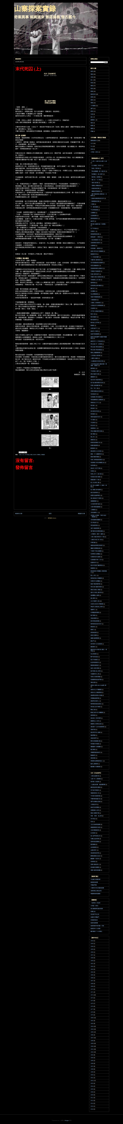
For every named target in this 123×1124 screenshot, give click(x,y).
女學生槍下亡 (94, 328)
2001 (92, 1077)
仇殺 (92, 114)
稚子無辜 (93, 615)
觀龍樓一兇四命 (95, 858)
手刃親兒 (93, 419)
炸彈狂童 (93, 542)
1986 (92, 1035)
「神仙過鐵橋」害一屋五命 (98, 171)
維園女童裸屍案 (95, 638)
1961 (92, 963)
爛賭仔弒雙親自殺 (95, 548)
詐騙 (92, 131)
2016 (92, 1109)
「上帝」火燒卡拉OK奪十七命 (99, 161)
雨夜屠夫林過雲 (95, 743)
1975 (92, 1003)
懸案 (92, 91)
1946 (92, 946)
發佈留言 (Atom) (52, 518)
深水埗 (35, 454)
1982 (92, 1023)
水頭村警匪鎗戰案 (95, 507)
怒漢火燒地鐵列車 (95, 385)
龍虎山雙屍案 (94, 764)
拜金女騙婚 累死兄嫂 (96, 431)
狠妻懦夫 (93, 568)
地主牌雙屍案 (94, 294)
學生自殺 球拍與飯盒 (96, 349)
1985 (92, 1032)
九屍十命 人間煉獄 (96, 778)
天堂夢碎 (93, 308)
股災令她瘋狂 (94, 659)
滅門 (92, 108)
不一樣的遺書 (94, 207)
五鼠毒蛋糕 (94, 215)
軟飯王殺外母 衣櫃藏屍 (97, 712)
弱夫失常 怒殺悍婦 (96, 379)
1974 (92, 1000)
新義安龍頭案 (94, 445)
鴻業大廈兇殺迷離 (95, 870)
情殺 (92, 74)
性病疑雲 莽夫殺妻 (96, 397)
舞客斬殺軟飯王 (95, 665)
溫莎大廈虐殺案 (95, 528)
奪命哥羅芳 (94, 317)
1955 (92, 949)
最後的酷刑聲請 (95, 456)
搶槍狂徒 (93, 439)
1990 (92, 1046)
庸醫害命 (93, 377)
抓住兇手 (93, 425)
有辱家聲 (93, 465)
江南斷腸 (93, 509)
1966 (20, 454)
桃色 (92, 88)
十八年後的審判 (95, 257)
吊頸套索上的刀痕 (95, 279)
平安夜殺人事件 (95, 371)
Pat (91, 146)
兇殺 (92, 77)
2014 (92, 1103)
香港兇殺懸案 (94, 923)
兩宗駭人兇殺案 (95, 781)
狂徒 (92, 821)
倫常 (92, 71)
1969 (92, 986)
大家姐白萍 (94, 804)
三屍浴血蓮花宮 (95, 776)
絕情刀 (92, 629)
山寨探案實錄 (35, 9)
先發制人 (93, 231)
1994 (92, 1057)
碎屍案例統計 (94, 920)
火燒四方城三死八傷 (96, 539)
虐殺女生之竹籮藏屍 (96, 689)
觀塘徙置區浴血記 (95, 856)
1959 (92, 960)
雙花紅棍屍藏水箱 (95, 741)
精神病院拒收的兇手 (96, 624)
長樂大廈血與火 (95, 864)
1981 (92, 1020)
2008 (92, 1092)
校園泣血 (93, 911)
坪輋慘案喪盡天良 (95, 798)
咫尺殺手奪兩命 (95, 790)
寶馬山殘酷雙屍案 (95, 352)
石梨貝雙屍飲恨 (95, 830)
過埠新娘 (93, 715)
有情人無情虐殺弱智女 (97, 459)
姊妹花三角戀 (94, 331)
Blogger (67, 1120)
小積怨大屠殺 (94, 358)
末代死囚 (27, 454)
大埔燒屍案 (94, 299)
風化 (92, 117)
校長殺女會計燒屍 (95, 476)
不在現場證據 (94, 210)
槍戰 (92, 128)
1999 (92, 1072)
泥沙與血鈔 (94, 522)
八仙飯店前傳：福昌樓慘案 (98, 784)
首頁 (50, 513)
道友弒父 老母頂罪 (96, 718)
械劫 (92, 122)
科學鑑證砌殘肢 (95, 612)
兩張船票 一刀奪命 (96, 237)
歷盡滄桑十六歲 (95, 479)
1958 (92, 957)
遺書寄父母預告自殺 (96, 724)
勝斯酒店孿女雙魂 (95, 787)
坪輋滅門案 (94, 885)
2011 (92, 1097)
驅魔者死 (93, 755)
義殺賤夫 (93, 646)
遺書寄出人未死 (95, 721)
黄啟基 (43, 454)
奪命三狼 (93, 314)
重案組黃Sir (94, 140)
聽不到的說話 (94, 656)
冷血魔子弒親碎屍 (95, 879)
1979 (92, 1015)
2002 (92, 1080)
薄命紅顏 (93, 682)
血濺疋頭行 (94, 850)
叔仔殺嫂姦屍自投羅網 (97, 262)
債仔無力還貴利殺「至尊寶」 (98, 224)
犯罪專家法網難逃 (95, 554)
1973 (92, 998)
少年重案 (93, 105)
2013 (92, 1100)
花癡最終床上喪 (95, 674)
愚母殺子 (93, 408)
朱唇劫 (92, 471)
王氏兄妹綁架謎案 (95, 824)
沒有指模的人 (94, 512)
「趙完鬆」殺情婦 (95, 177)
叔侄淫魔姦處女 (95, 265)
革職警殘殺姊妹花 (95, 752)
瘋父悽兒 (93, 598)
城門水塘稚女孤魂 (95, 801)
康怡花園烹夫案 (95, 374)
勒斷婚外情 (94, 254)
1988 (92, 1040)
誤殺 (92, 85)
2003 (92, 1083)
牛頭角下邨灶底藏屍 (96, 551)
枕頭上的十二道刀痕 (96, 474)
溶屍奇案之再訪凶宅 (96, 890)
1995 (92, 1060)
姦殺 (92, 100)
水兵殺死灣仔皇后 (95, 504)
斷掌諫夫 (93, 448)
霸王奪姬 (93, 749)
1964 (92, 972)
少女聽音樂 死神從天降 (97, 361)
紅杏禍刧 (93, 833)
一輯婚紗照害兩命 (95, 191)
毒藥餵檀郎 (94, 501)
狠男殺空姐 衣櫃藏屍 (96, 578)
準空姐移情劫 (94, 525)
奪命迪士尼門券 (95, 322)
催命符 (92, 221)
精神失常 (93, 94)
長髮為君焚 (94, 738)
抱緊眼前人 (94, 428)
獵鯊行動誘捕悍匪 (95, 584)
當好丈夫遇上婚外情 (96, 592)
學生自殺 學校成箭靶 (96, 347)
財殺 (31, 454)
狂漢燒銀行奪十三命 (96, 559)
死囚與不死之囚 (95, 914)
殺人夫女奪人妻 (95, 482)
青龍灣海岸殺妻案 (95, 893)
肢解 (92, 97)
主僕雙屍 (93, 212)
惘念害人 (93, 405)
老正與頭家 (94, 654)
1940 (92, 943)
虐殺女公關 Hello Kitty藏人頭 (98, 685)
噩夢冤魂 (93, 282)
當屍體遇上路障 (95, 595)
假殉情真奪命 (94, 218)
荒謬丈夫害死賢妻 (95, 676)
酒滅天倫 (93, 729)
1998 (92, 1069)
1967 (92, 980)
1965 (92, 975)
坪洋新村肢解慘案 (95, 796)
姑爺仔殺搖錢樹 (95, 334)
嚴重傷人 (93, 120)
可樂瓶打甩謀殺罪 (95, 271)
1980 (92, 1017)
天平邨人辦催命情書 (96, 311)
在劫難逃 (93, 291)
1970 (92, 989)
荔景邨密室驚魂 (95, 841)
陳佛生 (39, 454)
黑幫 (92, 102)
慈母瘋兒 (93, 414)
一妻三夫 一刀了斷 (96, 179)
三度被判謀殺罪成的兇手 (97, 198)
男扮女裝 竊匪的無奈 (96, 586)
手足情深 (93, 422)
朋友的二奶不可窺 (95, 468)
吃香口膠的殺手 (95, 274)
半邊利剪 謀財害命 (96, 260)
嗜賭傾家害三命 (95, 793)
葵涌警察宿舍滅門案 (96, 679)
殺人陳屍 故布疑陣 (96, 489)
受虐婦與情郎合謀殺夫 (97, 268)
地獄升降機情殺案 (95, 297)
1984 (92, 1029)
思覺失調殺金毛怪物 (96, 391)
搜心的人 (93, 437)
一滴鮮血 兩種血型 (96, 185)
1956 (92, 952)
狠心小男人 (94, 575)
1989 (92, 1043)
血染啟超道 (94, 847)
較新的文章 (18, 513)
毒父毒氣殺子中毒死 (96, 498)
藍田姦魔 (93, 844)
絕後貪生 (93, 626)
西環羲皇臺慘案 (95, 698)
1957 (92, 955)
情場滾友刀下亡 (95, 402)
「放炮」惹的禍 (95, 168)
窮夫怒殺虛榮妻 (95, 621)
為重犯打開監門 (95, 917)
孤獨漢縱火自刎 (95, 810)
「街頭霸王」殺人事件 (97, 174)
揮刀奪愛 (93, 434)
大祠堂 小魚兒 (94, 152)
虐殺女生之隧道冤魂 (96, 692)
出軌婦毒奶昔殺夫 (95, 242)
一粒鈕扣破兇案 (95, 188)
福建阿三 (93, 609)
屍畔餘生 (93, 368)
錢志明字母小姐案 (95, 732)
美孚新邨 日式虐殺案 (96, 644)
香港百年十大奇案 (95, 928)
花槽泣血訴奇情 (95, 838)
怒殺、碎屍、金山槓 (96, 816)
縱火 (92, 80)
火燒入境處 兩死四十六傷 (97, 536)
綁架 (92, 111)
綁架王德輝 (94, 635)
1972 (92, 995)
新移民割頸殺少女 (95, 442)
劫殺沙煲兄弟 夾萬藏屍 (97, 251)
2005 (92, 1089)
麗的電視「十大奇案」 (97, 931)
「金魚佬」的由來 (95, 903)
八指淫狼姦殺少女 (95, 240)
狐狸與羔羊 (94, 562)
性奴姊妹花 (94, 394)
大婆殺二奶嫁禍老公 (96, 302)
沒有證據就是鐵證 (95, 519)
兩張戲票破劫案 (95, 234)
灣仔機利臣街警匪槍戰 (97, 531)
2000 (92, 1075)
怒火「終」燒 (94, 388)
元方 (23, 454)
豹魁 (92, 149)
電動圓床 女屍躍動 (96, 746)
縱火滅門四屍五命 (95, 836)
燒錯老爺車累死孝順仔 (97, 545)
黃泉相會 (93, 758)
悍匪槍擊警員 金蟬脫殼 (97, 399)
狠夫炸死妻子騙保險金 (97, 565)
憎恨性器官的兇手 (95, 417)
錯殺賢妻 (93, 735)
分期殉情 (93, 245)
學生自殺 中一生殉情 (96, 344)
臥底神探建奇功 (95, 662)
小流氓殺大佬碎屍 (95, 355)
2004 (92, 1086)
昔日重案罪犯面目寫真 (97, 908)
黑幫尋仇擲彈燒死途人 (97, 761)
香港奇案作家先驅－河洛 (97, 925)
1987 (92, 1037)
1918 (92, 940)
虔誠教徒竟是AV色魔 (96, 695)
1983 (92, 1026)
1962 (92, 966)
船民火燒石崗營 (95, 668)
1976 (92, 1006)
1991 (92, 1049)
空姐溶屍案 (94, 618)
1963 (92, 969)
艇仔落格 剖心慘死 (96, 671)
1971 (92, 992)
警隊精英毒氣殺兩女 (96, 704)
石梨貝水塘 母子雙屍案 (97, 604)
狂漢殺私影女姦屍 (95, 556)
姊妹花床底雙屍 (95, 807)
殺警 (92, 125)
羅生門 (92, 641)
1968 (92, 983)
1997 (92, 1066)
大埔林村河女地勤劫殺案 (97, 888)
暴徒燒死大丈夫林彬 (96, 451)
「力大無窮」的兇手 (96, 165)
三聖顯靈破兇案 (95, 201)
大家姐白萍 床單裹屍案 (97, 305)
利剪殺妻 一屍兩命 (96, 248)
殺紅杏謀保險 (94, 492)
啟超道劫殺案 (94, 882)
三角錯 (92, 204)
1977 (92, 1009)
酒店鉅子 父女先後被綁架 (97, 726)
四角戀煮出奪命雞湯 (96, 285)
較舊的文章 (81, 513)
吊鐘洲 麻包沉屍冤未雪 (97, 277)
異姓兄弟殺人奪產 (95, 589)
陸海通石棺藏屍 (95, 867)
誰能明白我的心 (95, 701)
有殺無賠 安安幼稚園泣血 (97, 462)
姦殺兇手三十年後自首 (97, 341)
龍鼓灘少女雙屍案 (95, 766)
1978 (92, 1012)
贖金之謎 (93, 709)
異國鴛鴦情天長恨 (95, 827)
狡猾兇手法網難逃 (95, 581)
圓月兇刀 (93, 288)
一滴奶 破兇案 (94, 182)
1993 (92, 1055)
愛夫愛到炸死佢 (95, 411)
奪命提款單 (94, 319)
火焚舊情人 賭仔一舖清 (97, 534)
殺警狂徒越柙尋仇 (95, 495)
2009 (92, 1095)
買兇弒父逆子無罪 (95, 706)
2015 (92, 1106)
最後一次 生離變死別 (96, 454)
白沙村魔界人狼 (95, 601)
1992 (92, 1052)
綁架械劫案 (94, 632)
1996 (92, 1063)
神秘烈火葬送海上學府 (97, 606)
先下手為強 (94, 228)
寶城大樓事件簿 (95, 813)
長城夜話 (93, 861)
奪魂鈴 (92, 325)
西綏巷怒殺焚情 (95, 853)
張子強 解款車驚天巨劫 (97, 382)
